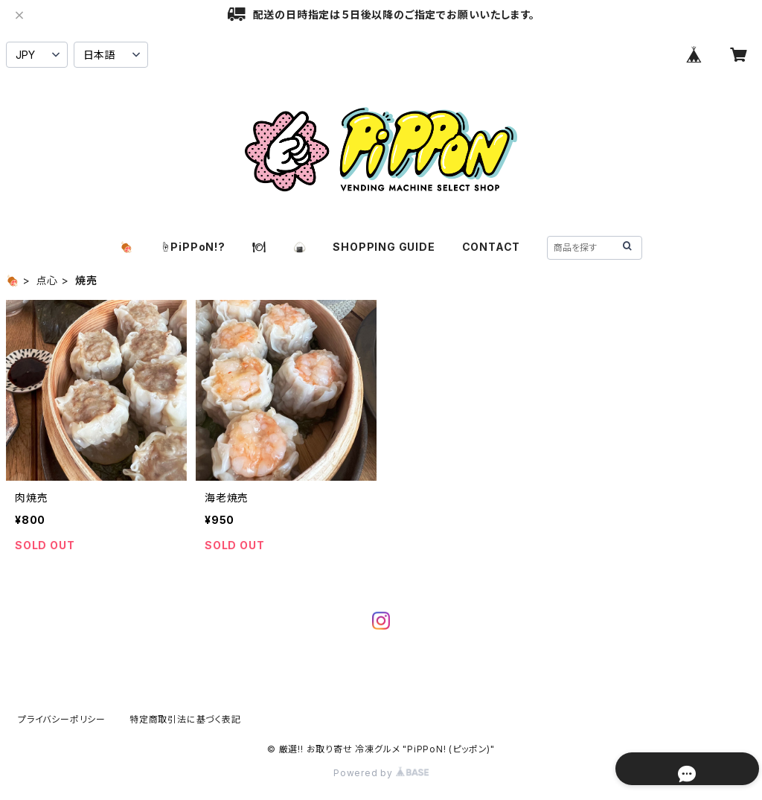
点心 (47, 280)
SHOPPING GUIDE (384, 246)
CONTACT (491, 246)
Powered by (381, 772)
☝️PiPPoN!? (192, 246)
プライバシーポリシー (62, 719)
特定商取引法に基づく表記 (185, 719)
